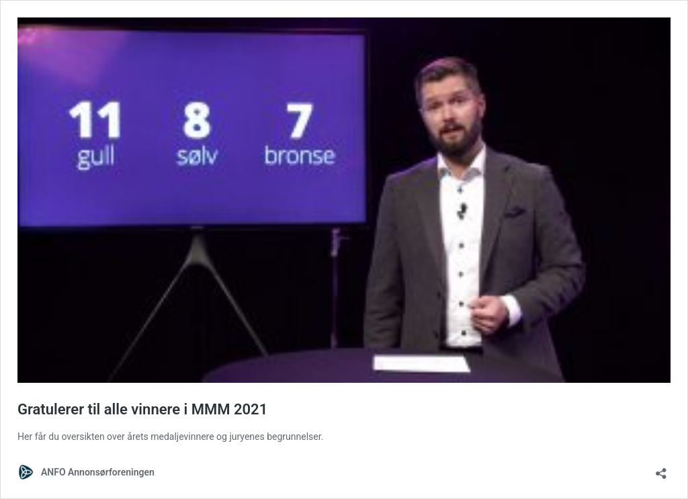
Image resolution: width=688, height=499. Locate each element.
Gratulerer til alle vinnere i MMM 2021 (142, 409)
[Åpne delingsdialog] (661, 469)
